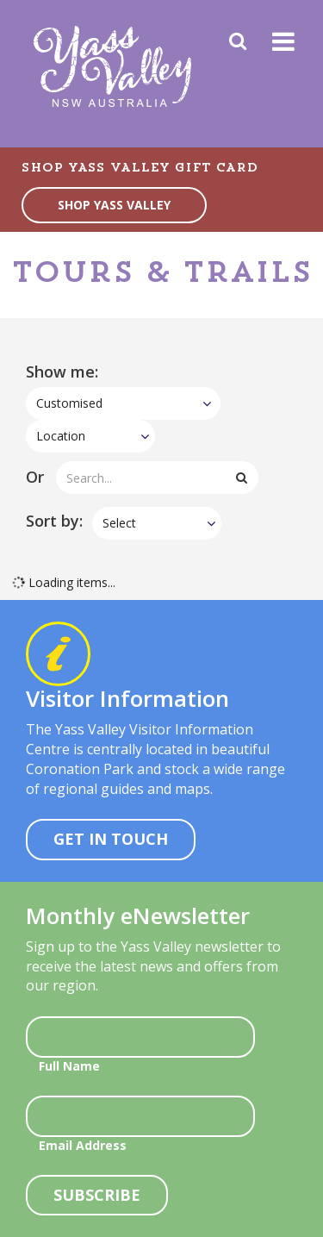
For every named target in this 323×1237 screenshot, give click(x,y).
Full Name (69, 1066)
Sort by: (54, 520)
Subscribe (96, 1194)
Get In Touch (110, 838)
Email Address (83, 1145)
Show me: (62, 371)
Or (35, 476)
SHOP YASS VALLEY (114, 205)
